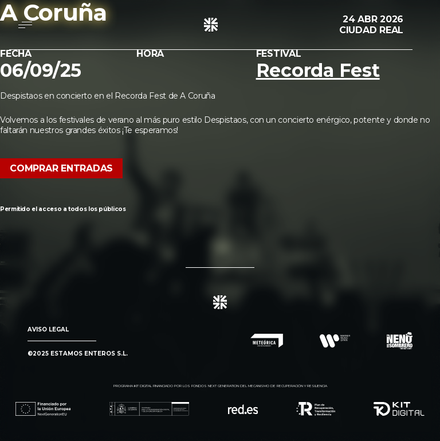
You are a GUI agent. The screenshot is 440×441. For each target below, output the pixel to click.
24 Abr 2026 (373, 19)
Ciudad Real (371, 30)
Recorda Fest (318, 70)
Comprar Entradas (61, 168)
